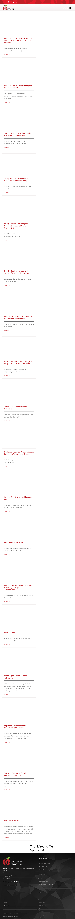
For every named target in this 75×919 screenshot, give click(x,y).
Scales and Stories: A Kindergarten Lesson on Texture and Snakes (19, 453)
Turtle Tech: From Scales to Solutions (15, 407)
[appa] (24, 888)
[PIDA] (15, 888)
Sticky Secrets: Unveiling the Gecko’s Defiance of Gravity (16, 179)
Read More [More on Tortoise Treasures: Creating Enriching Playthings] (6, 789)
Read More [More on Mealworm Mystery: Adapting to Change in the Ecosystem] (6, 330)
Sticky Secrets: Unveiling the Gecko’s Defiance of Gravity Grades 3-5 (16, 225)
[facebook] (2, 2)
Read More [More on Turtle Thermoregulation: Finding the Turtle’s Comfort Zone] (6, 147)
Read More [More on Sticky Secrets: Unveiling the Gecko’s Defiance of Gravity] (6, 192)
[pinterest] (11, 2)
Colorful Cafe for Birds (13, 542)
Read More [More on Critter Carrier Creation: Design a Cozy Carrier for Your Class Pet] (6, 375)
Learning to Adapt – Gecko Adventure (15, 677)
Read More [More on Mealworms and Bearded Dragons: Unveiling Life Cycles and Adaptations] (6, 601)
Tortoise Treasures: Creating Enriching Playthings (16, 774)
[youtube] (16, 2)
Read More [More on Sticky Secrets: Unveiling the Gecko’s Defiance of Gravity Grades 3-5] (6, 240)
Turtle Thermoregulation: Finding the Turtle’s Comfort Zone (18, 134)
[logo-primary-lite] (12, 857)
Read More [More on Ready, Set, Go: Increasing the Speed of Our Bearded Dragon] (6, 285)
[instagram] (8, 2)
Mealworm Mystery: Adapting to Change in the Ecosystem (18, 317)
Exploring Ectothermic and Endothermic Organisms (15, 727)
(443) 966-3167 (8, 878)
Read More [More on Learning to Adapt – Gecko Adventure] (6, 694)
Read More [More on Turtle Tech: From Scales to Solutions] (6, 420)
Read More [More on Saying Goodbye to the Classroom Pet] (6, 511)
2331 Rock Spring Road (9, 875)
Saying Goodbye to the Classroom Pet (18, 498)
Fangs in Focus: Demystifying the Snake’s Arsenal (18, 87)
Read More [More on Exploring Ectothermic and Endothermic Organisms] (6, 742)
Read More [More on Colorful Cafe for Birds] (6, 554)
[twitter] (5, 2)
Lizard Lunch (9, 632)
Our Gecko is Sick (11, 821)
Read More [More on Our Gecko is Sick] (6, 837)
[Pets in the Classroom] (8, 6)
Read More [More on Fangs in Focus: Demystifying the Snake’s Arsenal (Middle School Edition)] (6, 54)
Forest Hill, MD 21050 (9, 876)
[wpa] (6, 888)
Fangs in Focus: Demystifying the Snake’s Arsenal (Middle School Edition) (18, 40)
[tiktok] (13, 2)
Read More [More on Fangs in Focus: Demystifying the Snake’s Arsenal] (6, 102)
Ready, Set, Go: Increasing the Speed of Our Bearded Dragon (17, 272)
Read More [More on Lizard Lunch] (6, 644)
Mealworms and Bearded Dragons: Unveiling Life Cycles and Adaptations (19, 587)
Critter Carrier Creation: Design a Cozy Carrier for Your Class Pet (18, 362)
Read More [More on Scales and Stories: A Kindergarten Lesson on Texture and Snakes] (6, 466)
